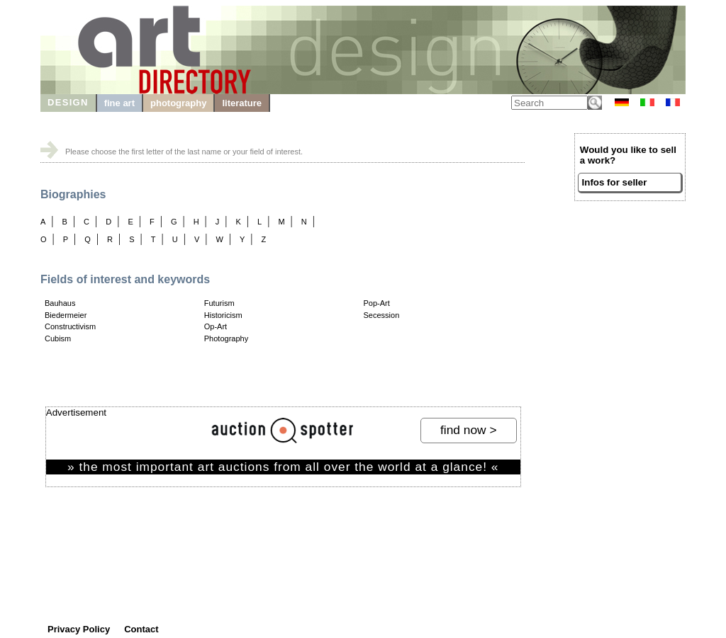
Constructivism (70, 326)
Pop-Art (377, 303)
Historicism (223, 315)
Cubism (58, 338)
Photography (226, 338)
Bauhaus (60, 303)
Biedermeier (65, 315)
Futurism (219, 303)
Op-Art (215, 326)
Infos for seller (614, 182)
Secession (382, 315)
